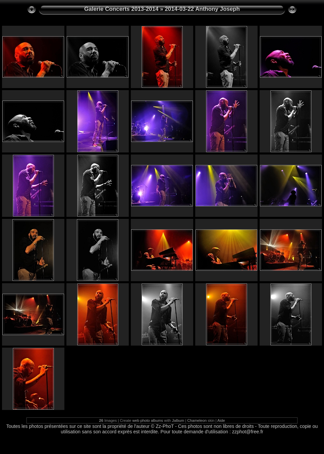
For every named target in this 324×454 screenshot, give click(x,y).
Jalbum (178, 420)
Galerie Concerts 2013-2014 (121, 9)
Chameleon (197, 420)
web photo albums (147, 420)
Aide (221, 420)
